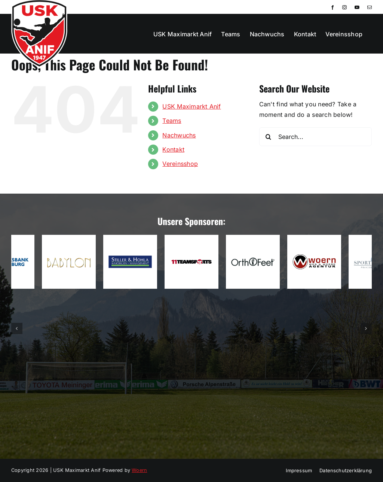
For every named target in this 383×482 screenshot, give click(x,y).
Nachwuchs (179, 135)
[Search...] (315, 136)
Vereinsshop (180, 163)
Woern (139, 470)
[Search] (268, 136)
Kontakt (173, 149)
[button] (16, 328)
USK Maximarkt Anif (191, 106)
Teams (171, 120)
